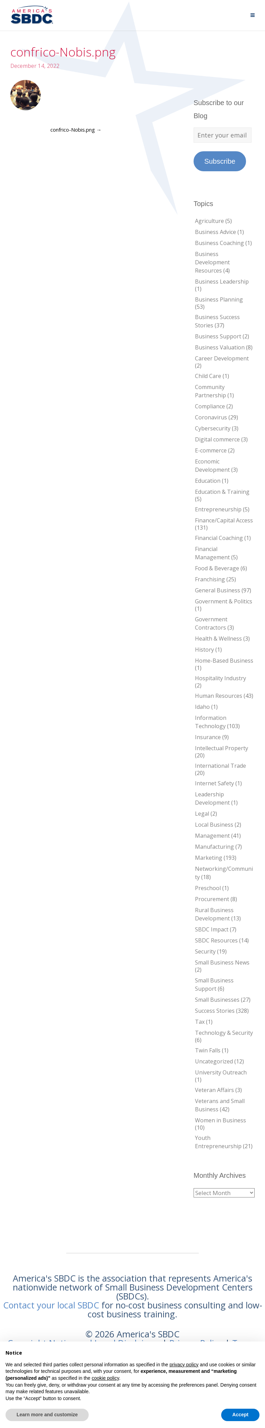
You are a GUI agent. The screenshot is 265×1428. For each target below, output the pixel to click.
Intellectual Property (221, 748)
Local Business (214, 824)
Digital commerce (217, 439)
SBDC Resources (216, 940)
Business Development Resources (212, 262)
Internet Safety (214, 783)
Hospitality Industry (220, 678)
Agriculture (209, 221)
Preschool (208, 888)
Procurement (212, 899)
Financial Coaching (219, 538)
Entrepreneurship (218, 509)
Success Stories (215, 1010)
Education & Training (222, 492)
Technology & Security (224, 1033)
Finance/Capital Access (224, 520)
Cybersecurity (212, 428)
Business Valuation (220, 347)
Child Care (208, 376)
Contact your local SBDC (51, 1305)
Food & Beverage (217, 568)
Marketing (208, 857)
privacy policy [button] (183, 1364)
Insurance (208, 737)
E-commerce (211, 450)
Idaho (202, 707)
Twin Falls (207, 1050)
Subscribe (219, 161)
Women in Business (220, 1120)
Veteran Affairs (214, 1090)
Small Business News (222, 962)
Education (207, 480)
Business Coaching (219, 243)
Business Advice (215, 232)
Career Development (222, 358)
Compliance (210, 406)
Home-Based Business (224, 660)
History (204, 649)
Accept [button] (240, 1414)
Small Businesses (217, 999)
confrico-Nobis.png (75, 129)
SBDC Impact (211, 929)
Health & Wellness (218, 638)
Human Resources (218, 696)
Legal (202, 813)
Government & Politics (223, 601)
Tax (200, 1022)
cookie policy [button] (105, 1378)
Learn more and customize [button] (47, 1414)
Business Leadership (222, 281)
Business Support (218, 336)
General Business (217, 590)
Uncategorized (214, 1061)
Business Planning (219, 299)
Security (205, 951)
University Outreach (221, 1072)
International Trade (220, 765)
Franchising (210, 579)
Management (212, 835)
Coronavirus (211, 417)
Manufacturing (214, 846)
